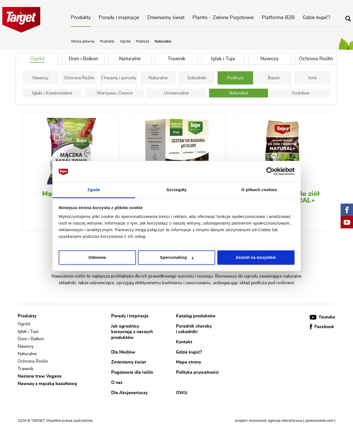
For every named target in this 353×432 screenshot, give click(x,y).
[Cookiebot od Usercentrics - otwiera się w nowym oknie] (270, 171)
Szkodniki (196, 78)
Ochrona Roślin (79, 78)
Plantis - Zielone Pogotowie (223, 17)
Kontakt (184, 342)
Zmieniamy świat (165, 17)
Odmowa (97, 257)
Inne (312, 78)
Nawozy (41, 78)
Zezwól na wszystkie (256, 257)
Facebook (322, 327)
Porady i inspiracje (119, 17)
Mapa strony (188, 362)
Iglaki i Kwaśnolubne (52, 93)
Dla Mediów (123, 352)
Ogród (125, 41)
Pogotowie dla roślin (132, 372)
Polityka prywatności (197, 372)
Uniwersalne (176, 93)
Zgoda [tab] (93, 189)
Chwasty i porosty (118, 78)
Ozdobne (300, 93)
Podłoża (142, 41)
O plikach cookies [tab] (259, 189)
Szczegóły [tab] (176, 189)
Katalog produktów (196, 316)
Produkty (81, 17)
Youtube (322, 317)
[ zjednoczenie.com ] (319, 421)
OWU (182, 392)
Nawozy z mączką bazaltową (47, 384)
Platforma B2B (278, 17)
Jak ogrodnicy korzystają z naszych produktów (132, 331)
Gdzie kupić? (316, 17)
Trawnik (25, 369)
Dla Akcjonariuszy (129, 392)
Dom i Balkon (31, 339)
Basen (274, 78)
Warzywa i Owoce (114, 93)
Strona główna (82, 41)
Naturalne (158, 78)
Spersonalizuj (177, 257)
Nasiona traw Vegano (39, 376)
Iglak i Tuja (28, 331)
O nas (117, 382)
